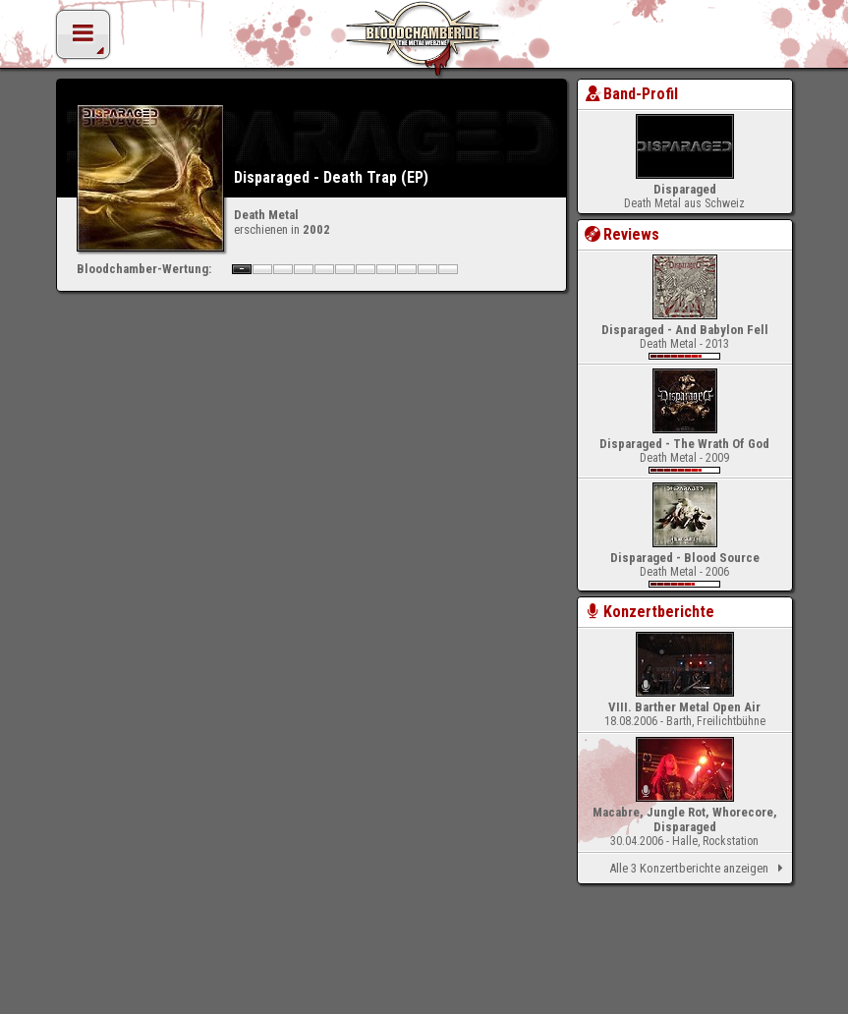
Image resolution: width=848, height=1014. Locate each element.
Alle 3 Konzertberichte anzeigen (699, 868)
